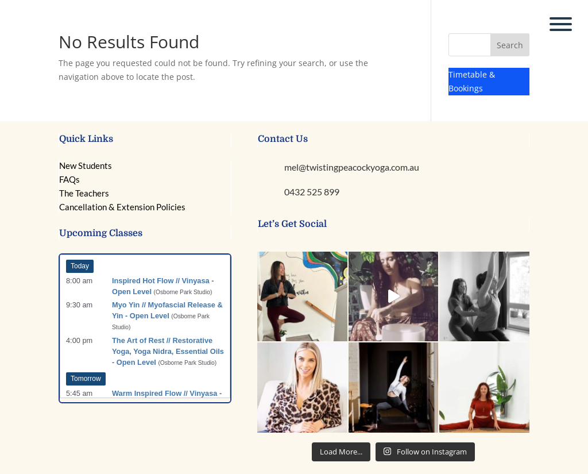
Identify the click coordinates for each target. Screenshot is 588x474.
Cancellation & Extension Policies (122, 207)
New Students (85, 165)
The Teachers (84, 193)
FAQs (69, 179)
